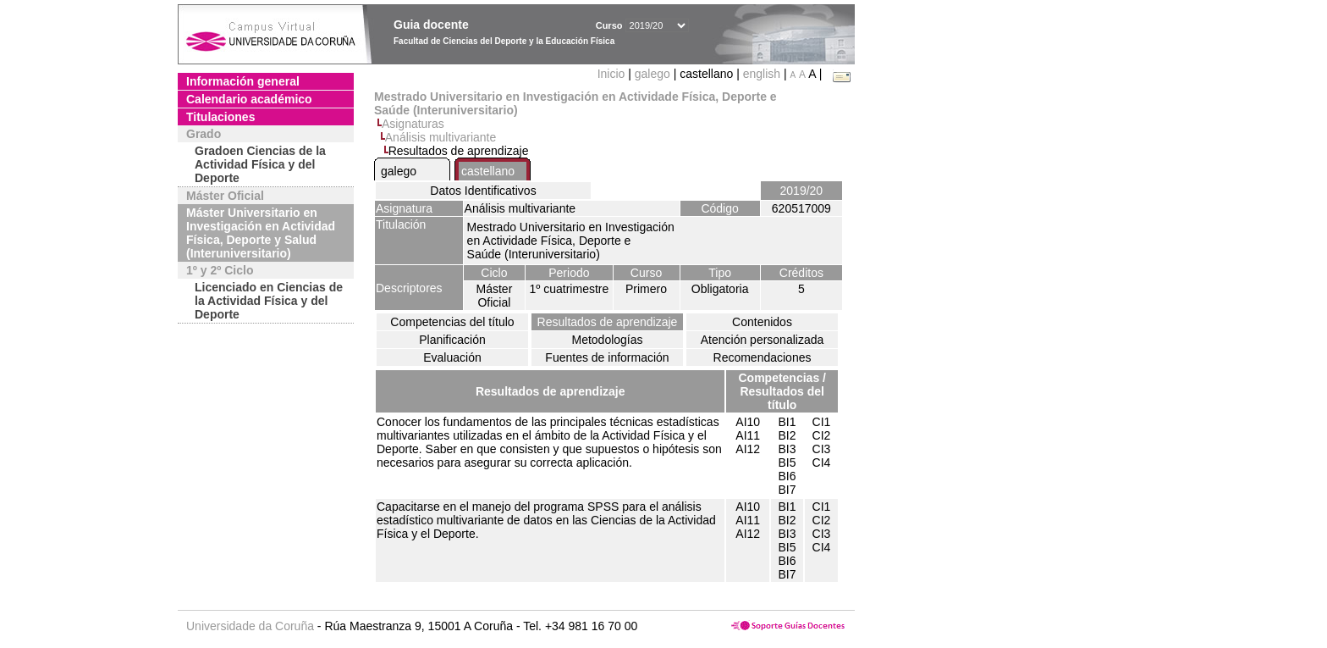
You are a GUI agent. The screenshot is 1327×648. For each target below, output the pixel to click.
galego (652, 73)
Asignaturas (413, 123)
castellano (488, 171)
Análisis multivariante (441, 137)
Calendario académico (249, 99)
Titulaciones (220, 117)
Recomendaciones (762, 357)
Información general (243, 81)
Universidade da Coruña (250, 626)
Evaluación (452, 357)
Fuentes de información (607, 357)
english (761, 73)
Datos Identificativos (483, 190)
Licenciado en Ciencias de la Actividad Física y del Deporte (269, 300)
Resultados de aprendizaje (607, 322)
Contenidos (762, 322)
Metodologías (606, 339)
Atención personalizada (762, 339)
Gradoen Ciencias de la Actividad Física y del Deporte (260, 164)
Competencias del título (452, 322)
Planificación (452, 339)
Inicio (613, 73)
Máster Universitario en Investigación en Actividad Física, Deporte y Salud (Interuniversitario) (260, 233)
